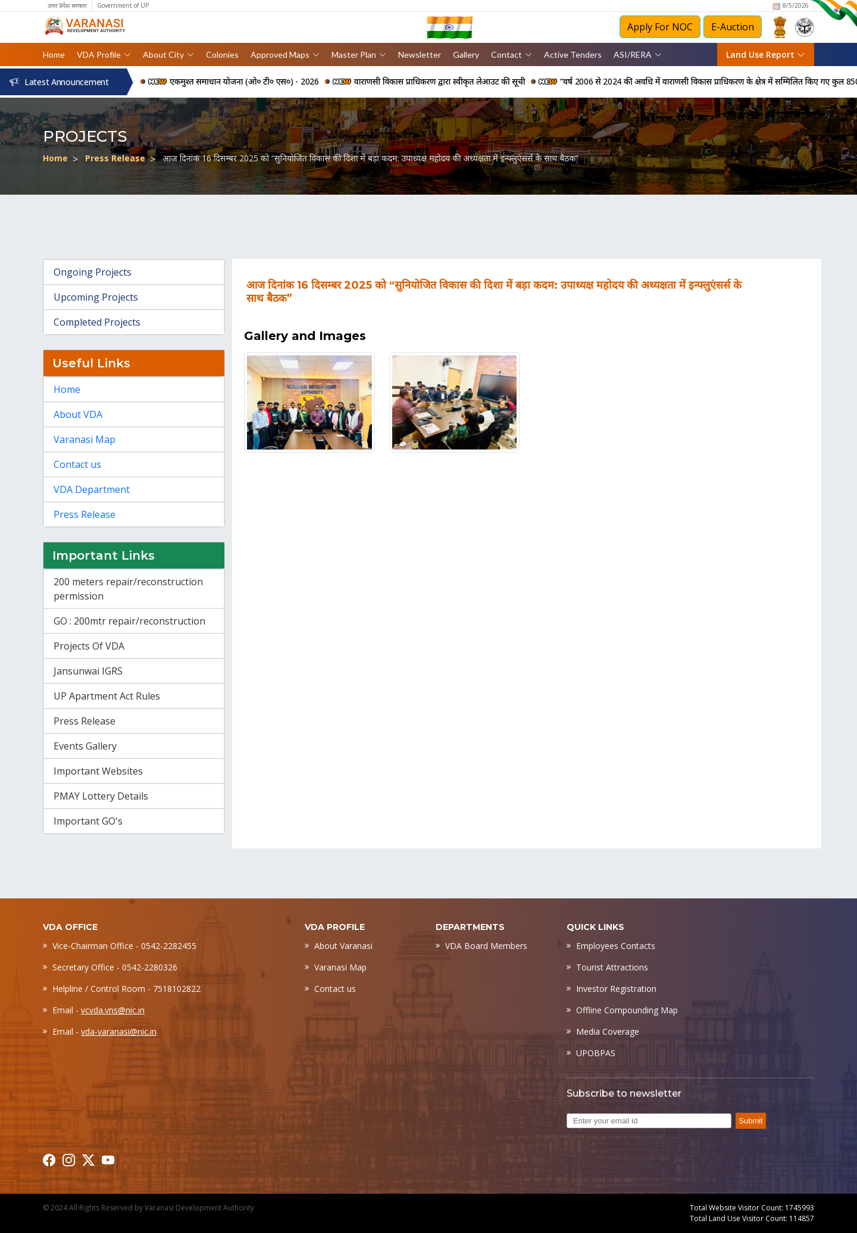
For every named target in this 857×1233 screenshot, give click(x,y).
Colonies (222, 54)
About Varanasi (343, 945)
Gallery (466, 54)
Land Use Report (765, 54)
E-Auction (732, 26)
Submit (750, 1120)
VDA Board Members (486, 945)
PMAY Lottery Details (101, 796)
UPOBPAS (595, 1053)
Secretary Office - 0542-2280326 (114, 967)
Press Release (115, 158)
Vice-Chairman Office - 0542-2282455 (124, 945)
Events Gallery (85, 746)
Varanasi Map (84, 439)
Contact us (77, 464)
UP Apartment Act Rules (107, 696)
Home (54, 54)
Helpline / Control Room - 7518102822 (126, 988)
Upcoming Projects (96, 297)
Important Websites (98, 771)
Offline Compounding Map (627, 1010)
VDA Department (92, 489)
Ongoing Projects (93, 272)
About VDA (78, 414)
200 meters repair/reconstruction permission (128, 589)
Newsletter (419, 54)
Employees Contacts (615, 945)
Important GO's (88, 821)
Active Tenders (573, 54)
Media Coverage (607, 1031)
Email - (98, 1010)
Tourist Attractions (612, 967)
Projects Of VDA (89, 646)
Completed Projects (97, 322)
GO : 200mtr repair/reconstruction (129, 621)
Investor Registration (616, 988)
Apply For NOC (660, 26)
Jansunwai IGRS (88, 671)
